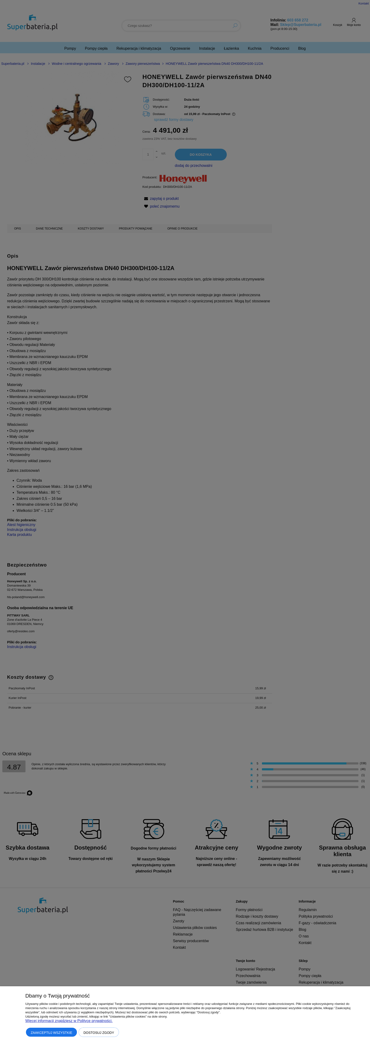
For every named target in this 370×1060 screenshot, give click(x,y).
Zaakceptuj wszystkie (51, 1033)
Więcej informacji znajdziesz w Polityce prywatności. (69, 1021)
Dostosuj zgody (99, 1033)
